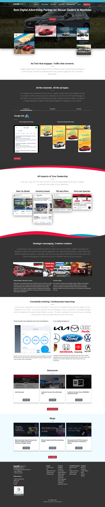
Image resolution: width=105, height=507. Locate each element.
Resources (61, 4)
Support (83, 476)
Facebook (52, 109)
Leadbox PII (45, 501)
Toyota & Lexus (50, 472)
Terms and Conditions (57, 501)
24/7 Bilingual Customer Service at (52, 0)
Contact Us (87, 4)
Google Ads (26, 109)
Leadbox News (84, 471)
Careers (83, 474)
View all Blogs (52, 457)
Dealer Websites (62, 472)
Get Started (52, 19)
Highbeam (60, 467)
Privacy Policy (50, 501)
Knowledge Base (71, 4)
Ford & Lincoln (49, 467)
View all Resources (52, 409)
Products (36, 4)
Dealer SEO (60, 477)
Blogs (79, 4)
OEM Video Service (62, 484)
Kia (47, 469)
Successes (53, 4)
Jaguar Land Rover (50, 471)
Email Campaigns (62, 479)
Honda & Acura (50, 474)
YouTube (78, 109)
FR (89, 7)
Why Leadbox (45, 4)
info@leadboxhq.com (19, 468)
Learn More (26, 400)
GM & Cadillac (72, 474)
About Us (83, 467)
